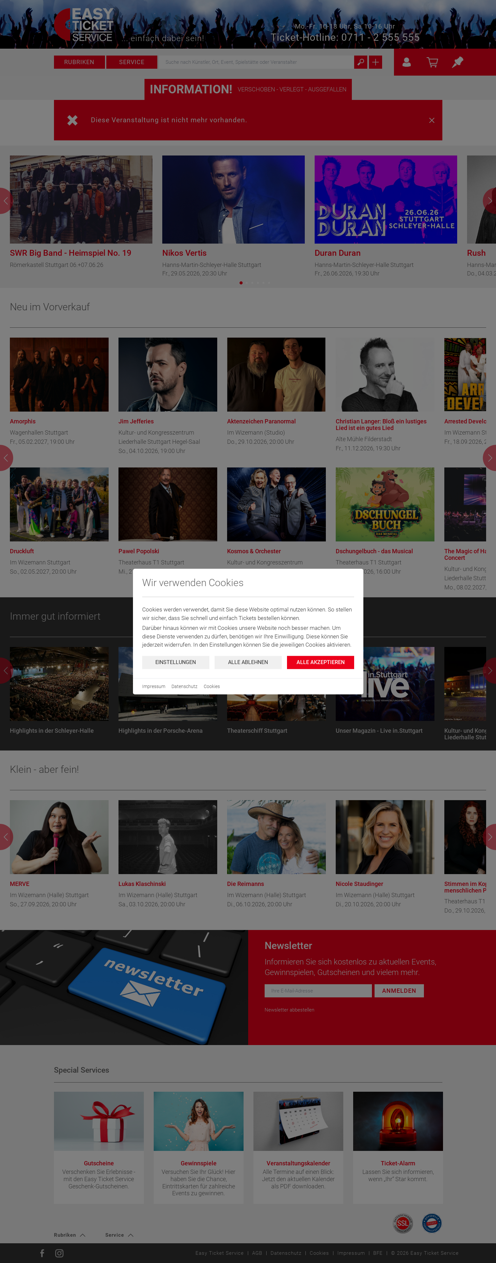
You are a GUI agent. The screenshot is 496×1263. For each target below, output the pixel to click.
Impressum (153, 686)
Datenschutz (184, 686)
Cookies (212, 686)
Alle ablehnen (248, 662)
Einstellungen (175, 662)
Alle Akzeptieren (321, 662)
